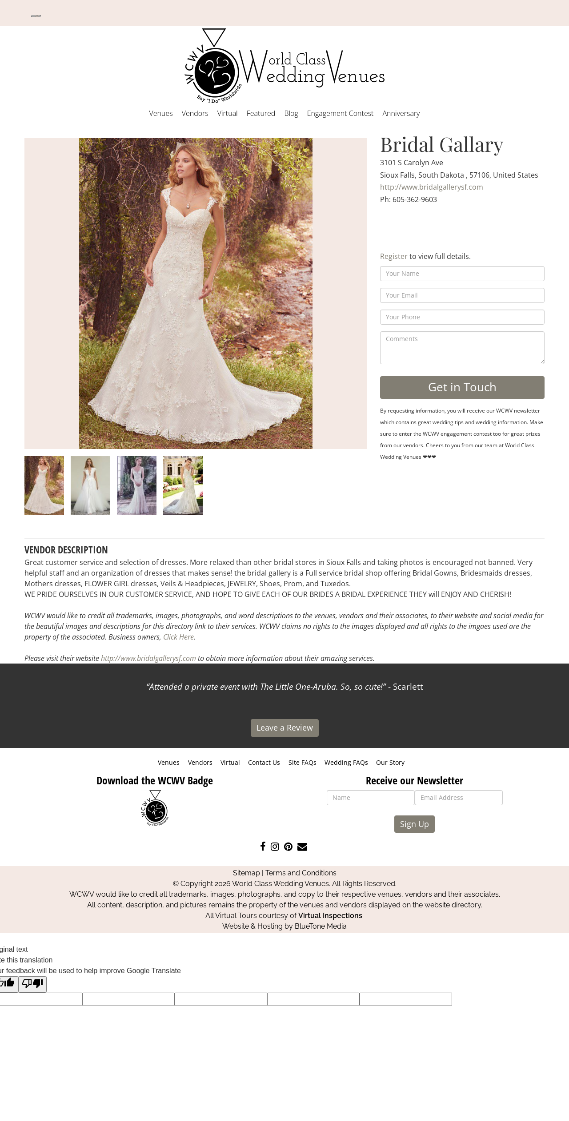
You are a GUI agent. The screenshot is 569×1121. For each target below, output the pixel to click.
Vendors (195, 113)
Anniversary (401, 113)
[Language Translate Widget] (36, 16)
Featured (261, 113)
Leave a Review (284, 727)
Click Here (178, 637)
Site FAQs (303, 762)
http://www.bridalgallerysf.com (431, 187)
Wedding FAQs (346, 762)
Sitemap (246, 873)
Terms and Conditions (301, 873)
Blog (291, 113)
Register (394, 256)
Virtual (227, 113)
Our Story (390, 762)
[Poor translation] (32, 984)
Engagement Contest (340, 113)
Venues (161, 113)
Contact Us (264, 762)
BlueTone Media (321, 926)
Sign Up (414, 824)
